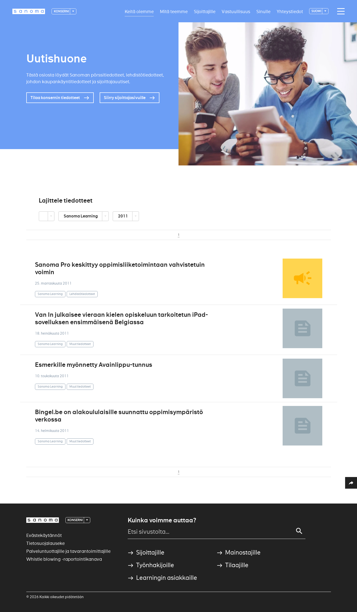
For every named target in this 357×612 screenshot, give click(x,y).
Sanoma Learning (81, 216)
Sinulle (263, 11)
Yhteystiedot (290, 11)
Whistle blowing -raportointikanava (64, 559)
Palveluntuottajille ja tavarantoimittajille (68, 551)
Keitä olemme (139, 11)
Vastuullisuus (236, 11)
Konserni (61, 11)
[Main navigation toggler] (340, 11)
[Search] (299, 531)
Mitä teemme (174, 11)
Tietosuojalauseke (45, 543)
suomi (316, 11)
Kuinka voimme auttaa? (162, 520)
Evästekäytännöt (44, 535)
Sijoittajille (204, 11)
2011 (123, 216)
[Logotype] (28, 11)
